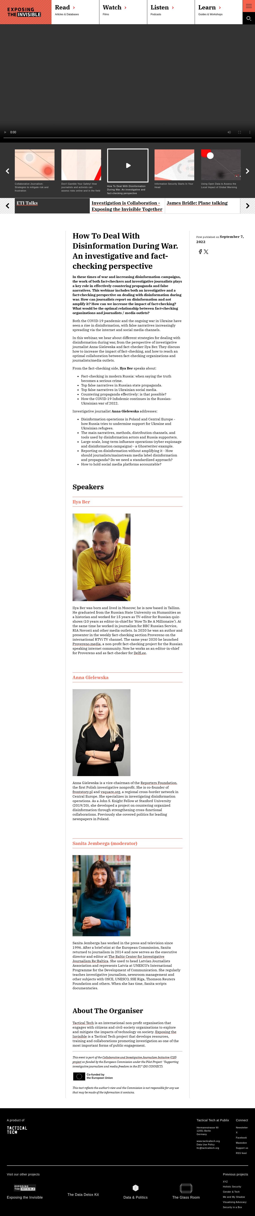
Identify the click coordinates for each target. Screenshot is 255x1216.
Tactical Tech (83, 1023)
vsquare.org (110, 792)
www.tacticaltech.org (208, 1141)
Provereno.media (87, 644)
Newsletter (242, 1127)
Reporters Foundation (158, 783)
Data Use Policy (206, 1144)
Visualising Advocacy (235, 1202)
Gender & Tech (231, 1191)
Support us (242, 1148)
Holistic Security (232, 1186)
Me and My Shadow (234, 1197)
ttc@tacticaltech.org (208, 1148)
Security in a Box (232, 1207)
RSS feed (241, 1153)
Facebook (241, 1137)
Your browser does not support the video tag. (127, 83)
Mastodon (241, 1143)
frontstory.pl (83, 792)
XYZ (225, 1181)
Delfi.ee (140, 653)
